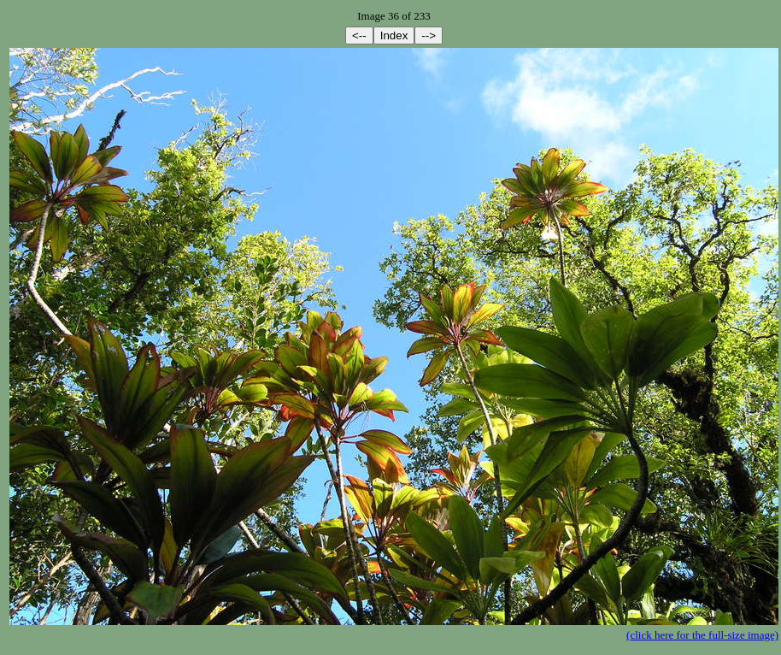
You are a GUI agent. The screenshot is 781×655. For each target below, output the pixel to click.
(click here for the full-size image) (702, 634)
